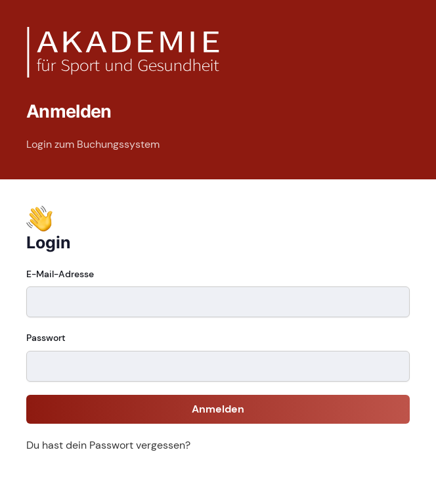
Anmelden (218, 409)
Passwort (46, 338)
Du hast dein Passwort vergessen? (108, 445)
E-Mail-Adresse (60, 274)
